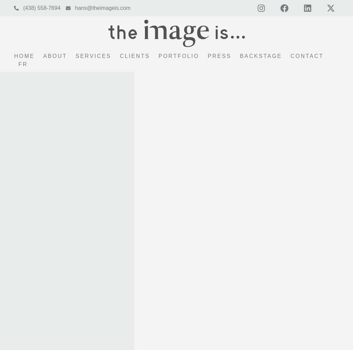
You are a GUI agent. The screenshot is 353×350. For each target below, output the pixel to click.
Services (94, 56)
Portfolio (179, 56)
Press (219, 56)
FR (23, 64)
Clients (135, 56)
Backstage (261, 56)
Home (24, 56)
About (55, 56)
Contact (307, 56)
